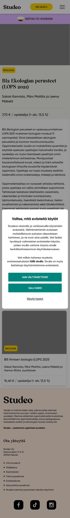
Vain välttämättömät (35, 277)
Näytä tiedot (35, 298)
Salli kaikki (35, 287)
